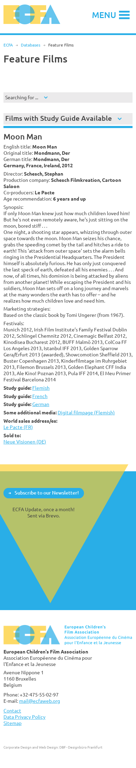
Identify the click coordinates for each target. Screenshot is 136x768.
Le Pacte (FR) (18, 427)
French (40, 396)
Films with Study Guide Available (58, 118)
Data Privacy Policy (24, 717)
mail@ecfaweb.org (39, 701)
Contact (12, 711)
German (40, 404)
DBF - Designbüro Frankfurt (80, 747)
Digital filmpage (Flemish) (86, 412)
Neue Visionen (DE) (24, 442)
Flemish (41, 388)
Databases (30, 45)
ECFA (8, 45)
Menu (104, 15)
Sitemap (12, 723)
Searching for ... (21, 97)
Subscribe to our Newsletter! (47, 493)
